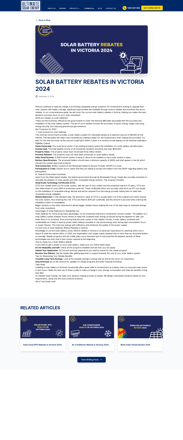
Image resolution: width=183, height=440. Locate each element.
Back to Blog (42, 20)
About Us (51, 8)
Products (75, 8)
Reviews (62, 8)
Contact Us (111, 8)
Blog (100, 8)
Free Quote (46, 281)
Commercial (89, 8)
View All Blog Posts (91, 359)
